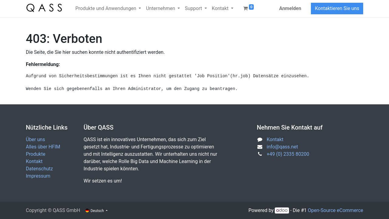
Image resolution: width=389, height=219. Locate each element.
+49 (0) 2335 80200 (288, 154)
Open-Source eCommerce (335, 210)
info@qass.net (282, 147)
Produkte (35, 154)
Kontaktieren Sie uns (337, 8)
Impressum (38, 176)
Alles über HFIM (43, 147)
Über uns (35, 139)
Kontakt (34, 161)
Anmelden (290, 8)
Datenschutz (39, 169)
